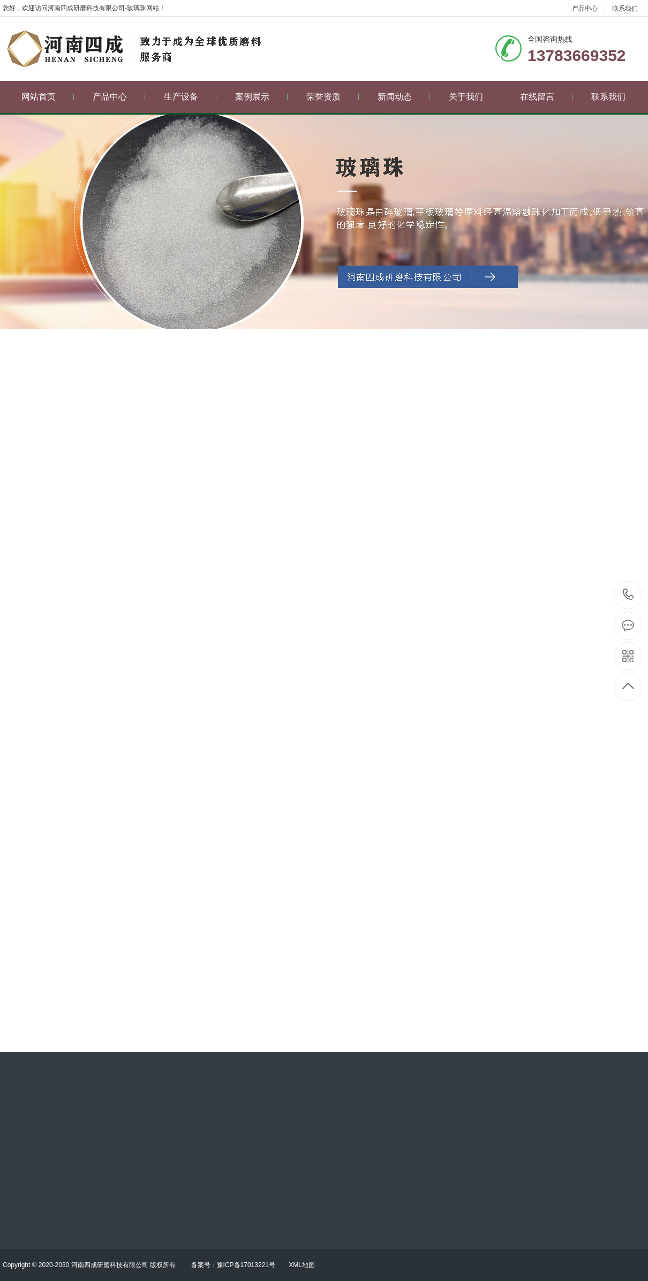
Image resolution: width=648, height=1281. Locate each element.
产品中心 (585, 8)
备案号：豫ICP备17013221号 (233, 1265)
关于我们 (475, 96)
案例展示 (261, 96)
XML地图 (302, 1265)
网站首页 (47, 96)
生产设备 (190, 96)
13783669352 (628, 594)
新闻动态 (404, 96)
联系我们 (625, 8)
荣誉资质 (332, 96)
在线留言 (546, 96)
